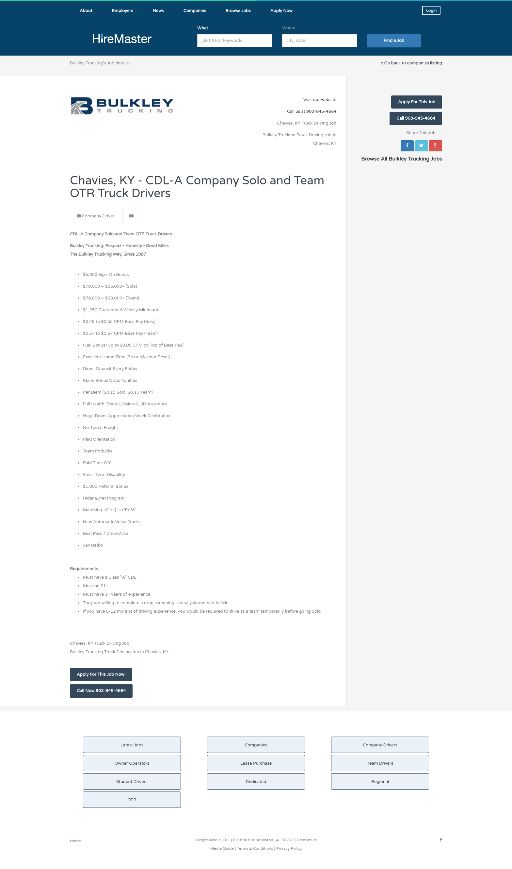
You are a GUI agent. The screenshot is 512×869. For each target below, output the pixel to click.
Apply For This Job (416, 102)
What (202, 28)
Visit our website (320, 99)
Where (289, 28)
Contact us (307, 840)
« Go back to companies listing (411, 63)
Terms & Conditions (255, 848)
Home (75, 841)
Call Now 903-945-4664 (101, 690)
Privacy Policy (289, 848)
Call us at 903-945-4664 (312, 111)
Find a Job (394, 40)
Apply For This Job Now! (101, 674)
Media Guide (222, 848)
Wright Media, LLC (212, 840)
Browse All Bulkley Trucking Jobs (401, 159)
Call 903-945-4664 (415, 118)
